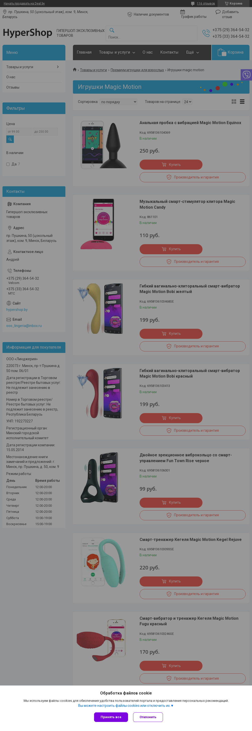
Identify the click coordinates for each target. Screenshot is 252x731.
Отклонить (148, 717)
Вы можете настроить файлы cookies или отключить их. (124, 706)
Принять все (111, 717)
